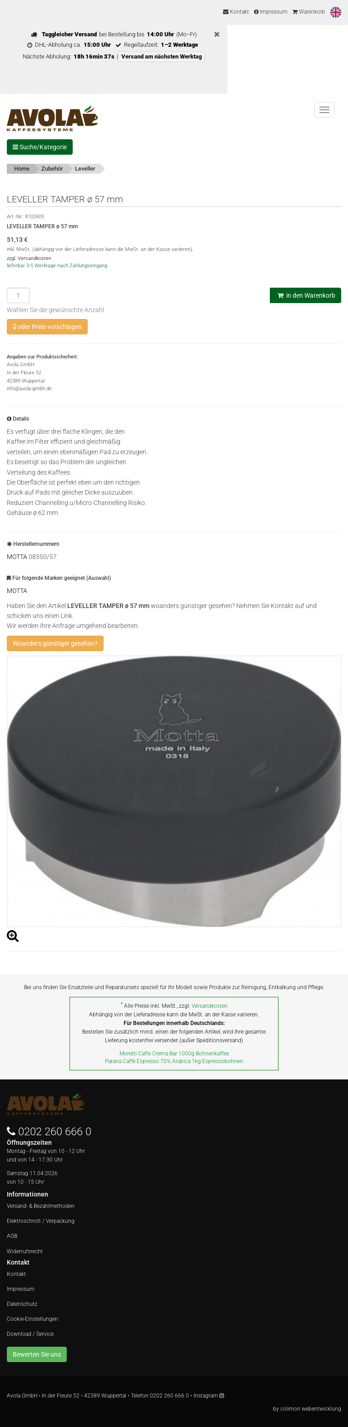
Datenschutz (22, 1304)
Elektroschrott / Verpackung (41, 1221)
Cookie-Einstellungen (32, 1319)
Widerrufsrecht (25, 1251)
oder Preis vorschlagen (47, 326)
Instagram (209, 1396)
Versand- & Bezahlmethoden (41, 1206)
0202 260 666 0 (54, 1131)
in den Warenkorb (305, 295)
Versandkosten (210, 1006)
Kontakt (236, 12)
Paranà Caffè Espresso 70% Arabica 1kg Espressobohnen (174, 1061)
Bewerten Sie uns (37, 1354)
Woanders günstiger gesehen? (55, 643)
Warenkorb (309, 12)
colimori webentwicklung (310, 1409)
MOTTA (17, 556)
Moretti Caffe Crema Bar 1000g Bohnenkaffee (174, 1053)
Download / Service (30, 1334)
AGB (12, 1236)
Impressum (271, 12)
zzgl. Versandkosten (29, 258)
